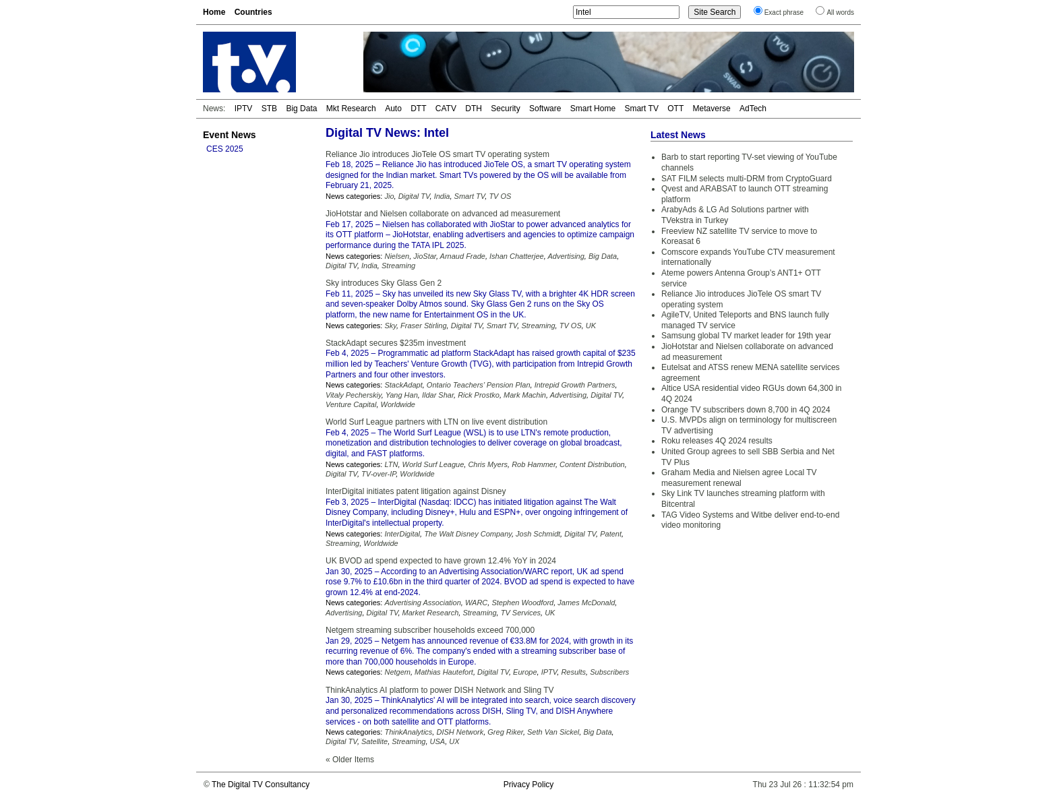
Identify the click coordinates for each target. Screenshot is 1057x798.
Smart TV (641, 108)
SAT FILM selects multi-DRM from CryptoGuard (746, 178)
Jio (389, 196)
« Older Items (350, 759)
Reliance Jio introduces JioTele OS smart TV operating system (437, 154)
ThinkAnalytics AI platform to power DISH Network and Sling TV (440, 690)
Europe (525, 672)
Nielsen (396, 256)
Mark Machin (525, 395)
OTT (675, 108)
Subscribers (609, 672)
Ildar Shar (438, 395)
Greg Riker (505, 732)
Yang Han (402, 395)
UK (591, 325)
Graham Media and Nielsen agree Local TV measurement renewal (739, 478)
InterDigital (402, 534)
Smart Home (592, 108)
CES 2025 (224, 149)
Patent (611, 534)
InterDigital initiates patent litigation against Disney (416, 491)
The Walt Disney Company (468, 534)
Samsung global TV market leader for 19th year (746, 335)
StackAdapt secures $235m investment (396, 343)
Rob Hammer (533, 464)
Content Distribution (592, 464)
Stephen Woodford (522, 602)
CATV (445, 108)
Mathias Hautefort (444, 672)
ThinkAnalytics (408, 732)
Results (573, 672)
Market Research (430, 613)
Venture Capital (351, 404)
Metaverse (712, 108)
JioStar (424, 256)
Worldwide (398, 404)
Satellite (374, 741)
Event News (229, 134)
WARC (476, 602)
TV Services (521, 613)
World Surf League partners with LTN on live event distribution (436, 422)
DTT (418, 108)
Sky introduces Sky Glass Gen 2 (384, 283)
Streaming (398, 266)
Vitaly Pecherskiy (354, 395)
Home (214, 12)
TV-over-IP (378, 474)
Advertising (565, 256)
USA (438, 741)
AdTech (752, 108)
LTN (391, 464)
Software (545, 108)
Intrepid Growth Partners (575, 385)
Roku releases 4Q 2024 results (717, 441)
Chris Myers (488, 464)
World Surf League (433, 464)
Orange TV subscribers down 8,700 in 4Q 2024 (746, 410)
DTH (473, 108)
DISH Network (459, 732)
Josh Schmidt (538, 534)
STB (269, 108)
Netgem (397, 672)
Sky (390, 325)
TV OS (500, 196)
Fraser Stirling (423, 325)
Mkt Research (351, 108)
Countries (253, 12)
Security (505, 108)
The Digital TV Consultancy (260, 784)
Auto (393, 108)
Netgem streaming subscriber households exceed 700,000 (430, 630)
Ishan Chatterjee (516, 256)
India (442, 196)
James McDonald (586, 602)
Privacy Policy (529, 784)
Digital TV (414, 196)
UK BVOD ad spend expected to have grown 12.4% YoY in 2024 (441, 560)
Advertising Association (422, 602)
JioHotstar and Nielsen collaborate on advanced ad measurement (443, 213)
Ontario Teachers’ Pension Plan (479, 385)
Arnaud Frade (462, 256)
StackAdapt (403, 385)
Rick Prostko (479, 395)
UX (454, 741)
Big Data (301, 108)
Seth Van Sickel (553, 732)
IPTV (244, 108)
